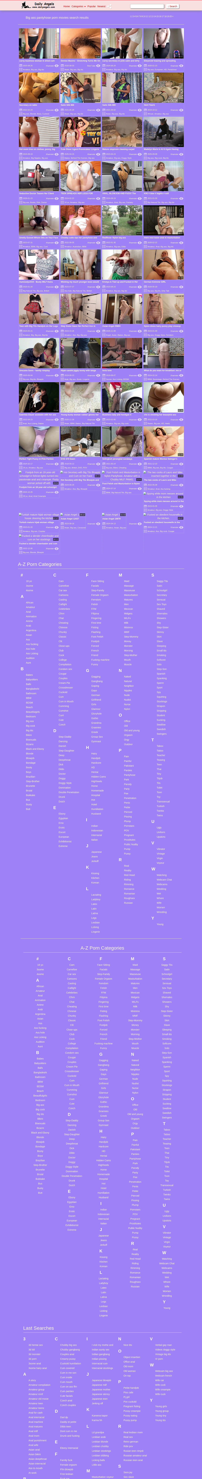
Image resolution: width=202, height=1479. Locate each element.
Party (127, 722)
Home (67, 6)
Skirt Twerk (149, 105)
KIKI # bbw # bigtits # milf (156, 193)
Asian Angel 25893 (111, 326)
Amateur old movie (39, 1332)
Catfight (63, 537)
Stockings (162, 634)
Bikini (115, 468)
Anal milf (33, 1364)
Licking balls (98, 1393)
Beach (29, 640)
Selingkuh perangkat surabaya (117, 459)
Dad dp (64, 1350)
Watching (162, 808)
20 (171, 16)
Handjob (95, 691)
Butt (28, 742)
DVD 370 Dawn (68, 459)
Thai (159, 702)
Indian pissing (99, 1292)
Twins (160, 748)
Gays (94, 623)
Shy (159, 556)
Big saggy (34, 1469)
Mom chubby (99, 1456)
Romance (129, 822)
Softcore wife (130, 1433)
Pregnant (129, 768)
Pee (126, 726)
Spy (159, 625)
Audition (30, 591)
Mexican (128, 542)
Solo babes (130, 1438)
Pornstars (129, 759)
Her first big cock (69, 1468)
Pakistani (129, 699)
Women (161, 840)
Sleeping (161, 579)
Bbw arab (34, 1427)
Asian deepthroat (38, 1392)
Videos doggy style (165, 1283)
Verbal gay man (163, 1278)
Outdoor (128, 677)
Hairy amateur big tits (71, 1454)
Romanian (129, 827)
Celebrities (64, 542)
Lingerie (86, 379)
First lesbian (66, 1407)
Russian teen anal (133, 1393)
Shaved (161, 542)
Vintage (161, 787)
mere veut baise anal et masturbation (162, 238)
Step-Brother (33, 714)
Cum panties (67, 1324)
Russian (128, 836)
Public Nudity (131, 777)
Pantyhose (172, 70)
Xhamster (52, 66)
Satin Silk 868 (67, 105)
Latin (93, 842)
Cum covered (67, 1301)
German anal (67, 1428)
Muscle (128, 597)
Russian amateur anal (135, 1388)
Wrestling (162, 845)
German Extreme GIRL (155, 282)
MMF (127, 565)
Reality (127, 803)
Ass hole (68, 291)
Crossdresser (66, 621)
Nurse (127, 637)
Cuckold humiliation (70, 1296)
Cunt (46, 247)
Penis (127, 736)
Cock (61, 588)
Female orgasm (68, 1398)
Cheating (122, 468)
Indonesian (97, 763)
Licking (95, 860)
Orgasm (128, 668)
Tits (159, 716)
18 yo (66, 202)
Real (126, 799)
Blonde (33, 114)
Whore (160, 831)
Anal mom (34, 1369)
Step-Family (97, 523)
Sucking (161, 653)
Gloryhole (96, 647)
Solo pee (128, 1452)
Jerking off (97, 1336)
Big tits (41, 70)
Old (126, 659)
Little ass (96, 1398)
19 (168, 16)
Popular (92, 6)
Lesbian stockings (101, 1384)
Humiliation (97, 742)
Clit (60, 574)
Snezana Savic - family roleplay (34, 370)
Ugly (159, 761)
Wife (159, 836)
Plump (127, 754)
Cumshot (63, 644)
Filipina (95, 546)
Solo (159, 597)
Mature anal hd (100, 1419)
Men (126, 537)
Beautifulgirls (33, 645)
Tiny (159, 707)
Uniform (161, 765)
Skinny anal (130, 1419)
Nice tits (128, 1278)
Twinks (160, 744)
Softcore (161, 593)
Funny (94, 597)
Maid (126, 514)
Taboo (160, 679)
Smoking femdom (133, 1428)
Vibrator (161, 782)
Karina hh (97, 1353)
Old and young (132, 663)
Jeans (94, 790)
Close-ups (64, 579)
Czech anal (66, 1333)
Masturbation (131, 528)
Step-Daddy (65, 670)
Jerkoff (95, 794)
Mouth (127, 593)
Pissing (128, 750)
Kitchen (95, 811)
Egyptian (63, 751)
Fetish (94, 537)
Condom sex (65, 602)
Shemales (162, 546)
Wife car (159, 1313)
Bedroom (31, 649)
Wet (159, 827)
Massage (129, 519)
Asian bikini (35, 1387)
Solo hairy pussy (132, 1442)
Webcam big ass (164, 1304)
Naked (127, 610)
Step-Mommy (131, 570)
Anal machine (36, 1355)
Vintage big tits (163, 1287)
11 (147, 16)
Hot (93, 733)
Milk (126, 556)
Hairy (94, 687)
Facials (95, 519)
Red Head (129, 808)
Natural (128, 614)
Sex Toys (162, 537)
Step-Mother (130, 588)
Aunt (28, 596)
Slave (160, 574)
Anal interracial (37, 1350)
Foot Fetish (97, 570)
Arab (66, 379)
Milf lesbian (98, 1447)
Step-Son (162, 602)
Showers (161, 551)
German (95, 628)
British (46, 291)
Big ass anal (35, 1450)
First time (96, 556)
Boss (39, 114)
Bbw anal (34, 1423)
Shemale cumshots (134, 1415)
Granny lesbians (68, 1438)
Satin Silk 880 (109, 105)
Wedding (161, 822)
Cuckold (45, 114)
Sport (159, 621)
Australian (77, 247)
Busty (29, 737)
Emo (61, 756)
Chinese (63, 560)
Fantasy (129, 202)
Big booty (34, 1455)
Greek (94, 665)
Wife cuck (160, 1327)
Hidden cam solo (69, 1473)
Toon (159, 725)
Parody (128, 717)
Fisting (94, 560)
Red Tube (93, 66)
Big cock (158, 158)
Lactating (96, 828)
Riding (127, 813)
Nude (127, 628)
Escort (62, 765)
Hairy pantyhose (68, 1464)
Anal (116, 202)
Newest (101, 6)
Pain (126, 689)
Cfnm (61, 546)
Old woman (130, 1304)
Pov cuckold (130, 1335)
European (159, 70)
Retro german (131, 1375)
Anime (29, 554)
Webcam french (163, 1309)
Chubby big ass (68, 1278)
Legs (93, 851)
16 (160, 16)
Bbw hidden (35, 1432)
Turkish (160, 739)
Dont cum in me (68, 1364)
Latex (94, 837)
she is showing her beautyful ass (160, 415)
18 (165, 16)
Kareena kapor (100, 1349)
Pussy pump (130, 1353)
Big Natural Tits (154, 202)
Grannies (96, 660)
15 (157, 16)
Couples (63, 611)
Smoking (161, 588)
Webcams (162, 817)
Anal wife (33, 1378)
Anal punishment (37, 1373)
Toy (159, 730)
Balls (28, 617)
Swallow (161, 658)
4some (29, 523)
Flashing (95, 565)
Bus (28, 733)
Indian (94, 759)
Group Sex (97, 670)
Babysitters (32, 612)
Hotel (94, 737)
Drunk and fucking (69, 1369)
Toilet (159, 721)
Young (160, 857)
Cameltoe (64, 519)
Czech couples (68, 1338)
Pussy (127, 787)
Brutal (29, 724)
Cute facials (66, 1329)
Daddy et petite (68, 1355)
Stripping (161, 644)
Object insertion (132, 1290)
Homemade (97, 724)
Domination (65, 721)
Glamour (96, 642)
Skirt (159, 570)
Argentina (31, 563)
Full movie (65, 1416)
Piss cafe (128, 1325)
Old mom (128, 1299)
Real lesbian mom (133, 1365)
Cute (61, 653)
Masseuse (129, 523)
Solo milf (128, 1447)
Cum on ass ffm (68, 1320)
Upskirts (161, 770)
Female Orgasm (99, 528)
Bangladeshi (32, 622)
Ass (74, 335)
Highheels (96, 714)
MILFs (127, 551)
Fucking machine (100, 593)
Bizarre (30, 677)
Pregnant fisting (132, 1339)
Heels (167, 423)
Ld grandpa (98, 1365)
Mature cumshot (100, 1428)
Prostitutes (129, 773)
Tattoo (160, 684)
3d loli (32, 1283)
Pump (127, 782)
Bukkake (30, 728)
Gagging (95, 610)
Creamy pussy (67, 1292)
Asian (66, 70)
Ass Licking (117, 379)
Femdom (169, 335)
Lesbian (95, 855)
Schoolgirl (162, 523)
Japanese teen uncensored (100, 1333)
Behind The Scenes (79, 158)
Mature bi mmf (99, 1424)
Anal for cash (36, 1346)
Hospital (95, 728)
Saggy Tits (162, 514)
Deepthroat (64, 693)
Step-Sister (163, 560)
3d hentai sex (36, 1278)
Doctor (44, 202)
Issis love (107, 370)
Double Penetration (69, 725)
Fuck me (64, 1412)
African (150, 114)
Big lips (32, 1464)
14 (155, 16)
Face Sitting (97, 514)
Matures (128, 533)
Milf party (97, 1452)
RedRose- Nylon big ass (114, 238)
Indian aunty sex (100, 1283)
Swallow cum (131, 1465)
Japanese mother (101, 1323)
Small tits (162, 584)
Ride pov (128, 1379)
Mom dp (96, 1465)
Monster (128, 579)
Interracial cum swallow (100, 1298)
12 (150, 16)
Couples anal (67, 1287)
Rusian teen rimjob (134, 1384)
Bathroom (31, 626)
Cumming (64, 639)
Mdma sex (97, 1442)
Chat (61, 551)
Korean (95, 816)
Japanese (96, 785)
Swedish (161, 662)
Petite (127, 740)
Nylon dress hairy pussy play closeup (162, 326)
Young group (162, 1344)
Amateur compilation (40, 1318)
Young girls (161, 1339)
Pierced (128, 745)
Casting (63, 533)
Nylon (127, 642)
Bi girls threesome (38, 1441)
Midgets (128, 546)
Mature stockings (101, 1433)
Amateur (26, 70)
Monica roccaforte (101, 1475)
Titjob (160, 711)
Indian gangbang (101, 1287)
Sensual (161, 533)
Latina (94, 846)
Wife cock (160, 1318)
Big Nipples (36, 158)
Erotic (62, 761)
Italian (94, 773)
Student (161, 648)
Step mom (129, 1456)
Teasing (161, 693)
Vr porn (159, 1292)
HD (165, 70)
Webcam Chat (164, 813)
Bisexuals (31, 673)
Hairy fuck (65, 1450)
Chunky (63, 565)
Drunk (62, 730)
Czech (62, 658)
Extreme (63, 779)
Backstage (157, 379)
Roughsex (129, 831)
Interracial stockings (102, 1301)
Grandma (96, 656)
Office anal (129, 1295)
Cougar (170, 468)
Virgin (160, 791)
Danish (62, 679)
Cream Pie (64, 616)
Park (126, 713)
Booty (79, 379)
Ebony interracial (69, 1381)
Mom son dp (98, 1470)
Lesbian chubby (100, 1379)
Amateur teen (36, 1336)
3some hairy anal (38, 1301)
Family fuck (66, 1393)
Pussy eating (130, 1349)
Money (127, 574)
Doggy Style (126, 158)
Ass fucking (32, 577)
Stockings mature (133, 1461)
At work (33, 1406)
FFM (93, 542)
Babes (67, 158)
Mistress (128, 560)
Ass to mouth (36, 1401)
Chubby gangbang (70, 1283)
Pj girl (127, 1330)
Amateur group (37, 1323)
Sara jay (128, 1405)
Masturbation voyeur (103, 1410)
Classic (62, 570)
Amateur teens (36, 1341)
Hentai (94, 705)
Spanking (162, 611)
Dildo (123, 247)
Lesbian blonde (100, 1375)
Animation (31, 549)
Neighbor (129, 619)
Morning (128, 584)
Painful (127, 694)
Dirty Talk (165, 291)
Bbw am (33, 1418)
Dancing (63, 674)
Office (127, 654)
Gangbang (96, 614)
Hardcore (96, 696)
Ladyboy (95, 832)
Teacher (161, 688)
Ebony (62, 747)
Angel (108, 335)
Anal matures (36, 1360)
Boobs (32, 202)
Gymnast (96, 674)
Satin (159, 519)
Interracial (96, 768)
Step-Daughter (66, 684)
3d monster (35, 1287)
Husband (96, 747)
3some (109, 379)
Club (61, 584)
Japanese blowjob (101, 1313)
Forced (95, 579)
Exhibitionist (65, 774)
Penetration (130, 731)
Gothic (94, 651)
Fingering (96, 551)
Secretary (162, 528)
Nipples (128, 623)
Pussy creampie (132, 1344)
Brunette (30, 719)
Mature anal (98, 1415)
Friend (94, 588)
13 (152, 16)
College (63, 593)
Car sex (63, 523)
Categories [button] (79, 6)
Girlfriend (96, 633)
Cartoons (63, 528)
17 (163, 16)
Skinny (160, 565)
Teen (159, 697)
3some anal (35, 1296)
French (95, 584)
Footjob (95, 574)
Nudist (127, 633)
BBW (33, 247)
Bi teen (32, 1446)
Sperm (160, 616)
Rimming (128, 817)
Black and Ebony (35, 682)
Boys (28, 705)
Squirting (161, 630)
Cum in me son (68, 1306)
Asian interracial (37, 1397)
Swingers (162, 667)
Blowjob (40, 379)
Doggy (62, 711)
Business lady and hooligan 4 (116, 415)
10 (144, 16)
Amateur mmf (36, 1327)
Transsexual (163, 735)
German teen (67, 1433)
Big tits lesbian (36, 1473)
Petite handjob (131, 1321)
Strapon (161, 639)
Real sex (128, 1370)
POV (85, 468)
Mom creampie (100, 1461)
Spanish (161, 607)
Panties (128, 703)
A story (32, 1313)
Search (172, 6)
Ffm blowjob (66, 1402)
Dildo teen (65, 1360)
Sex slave (129, 1410)
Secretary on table (28, 105)
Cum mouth (66, 1315)
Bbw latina (34, 1436)
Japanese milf (99, 1318)
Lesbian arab (99, 1370)
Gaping (95, 619)
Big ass (34, 70)
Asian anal (34, 1383)
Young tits (160, 1353)
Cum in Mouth (66, 634)
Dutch (62, 735)
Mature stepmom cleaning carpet (118, 149)
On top (127, 1309)
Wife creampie (162, 1323)
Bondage (31, 696)
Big (32, 335)
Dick (38, 202)
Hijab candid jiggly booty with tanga (78, 370)
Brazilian (30, 710)
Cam (61, 514)
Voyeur (160, 796)
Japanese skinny (101, 1327)
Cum (61, 630)
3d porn (33, 1292)
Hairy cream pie (68, 1459)
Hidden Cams (98, 710)
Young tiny (160, 1349)
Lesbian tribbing (100, 1388)
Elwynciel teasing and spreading (160, 61)
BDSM (126, 379)
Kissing (95, 806)
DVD (80, 468)
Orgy (126, 673)
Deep (61, 688)
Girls (93, 637)
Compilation (65, 597)
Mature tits (97, 1438)
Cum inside (66, 1310)
